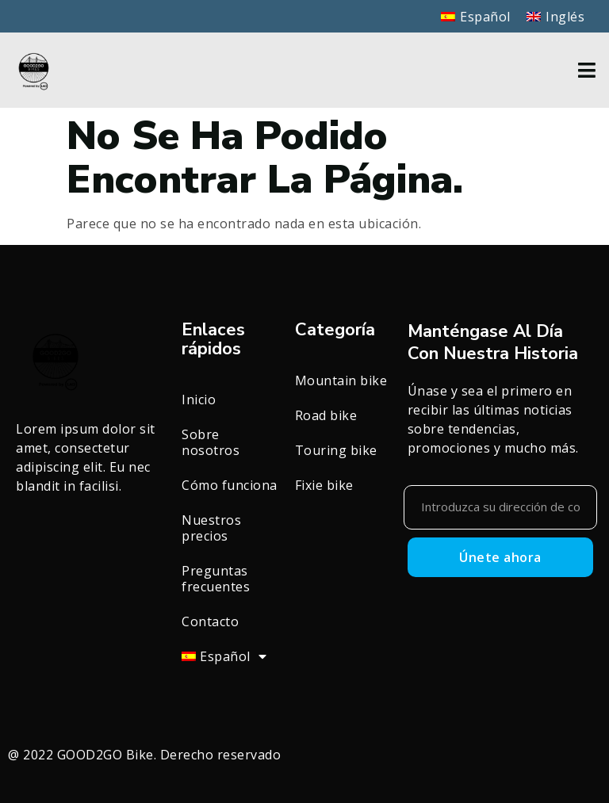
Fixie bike (324, 485)
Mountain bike (341, 380)
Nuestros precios (211, 528)
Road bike (326, 415)
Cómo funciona (230, 485)
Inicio (199, 399)
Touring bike (336, 450)
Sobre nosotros (210, 442)
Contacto (210, 621)
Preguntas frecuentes (216, 578)
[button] (587, 70)
